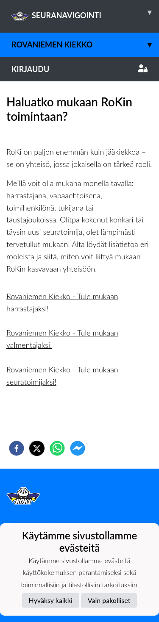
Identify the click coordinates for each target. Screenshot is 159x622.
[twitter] (37, 448)
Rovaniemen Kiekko (85, 45)
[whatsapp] (57, 448)
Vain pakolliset (109, 600)
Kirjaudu (79, 69)
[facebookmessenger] (77, 448)
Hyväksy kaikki (51, 600)
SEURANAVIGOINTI (85, 12)
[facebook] (16, 448)
